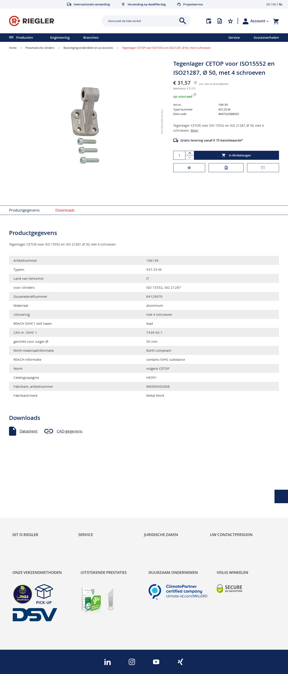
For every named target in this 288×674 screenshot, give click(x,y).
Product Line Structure (32, 495)
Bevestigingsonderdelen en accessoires (88, 48)
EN (274, 4)
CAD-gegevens (69, 431)
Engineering (60, 37)
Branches (91, 37)
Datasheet (29, 431)
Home (13, 48)
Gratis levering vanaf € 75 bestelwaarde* (211, 140)
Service (234, 37)
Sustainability (23, 480)
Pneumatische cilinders (39, 48)
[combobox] (142, 20)
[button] (260, 21)
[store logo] (53, 21)
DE (268, 4)
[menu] (108, 37)
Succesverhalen (266, 37)
